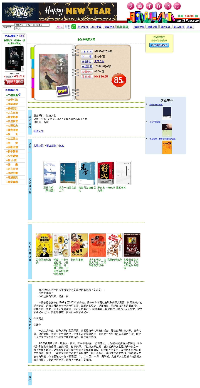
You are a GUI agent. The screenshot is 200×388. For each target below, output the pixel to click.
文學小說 (39, 145)
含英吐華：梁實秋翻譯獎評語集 (162, 139)
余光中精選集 (155, 122)
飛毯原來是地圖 (156, 104)
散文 (61, 145)
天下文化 (99, 61)
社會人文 (39, 131)
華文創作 (51, 145)
